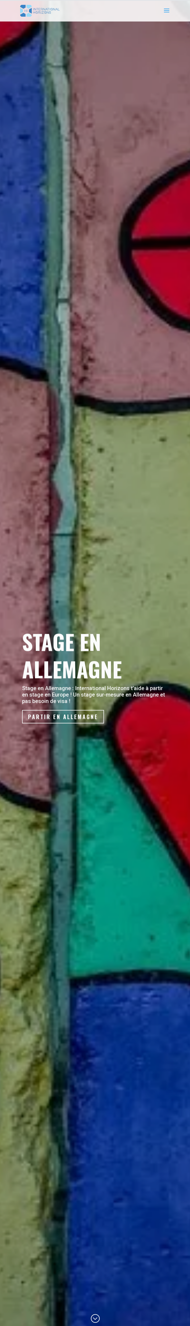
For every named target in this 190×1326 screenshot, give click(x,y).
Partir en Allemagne (63, 722)
